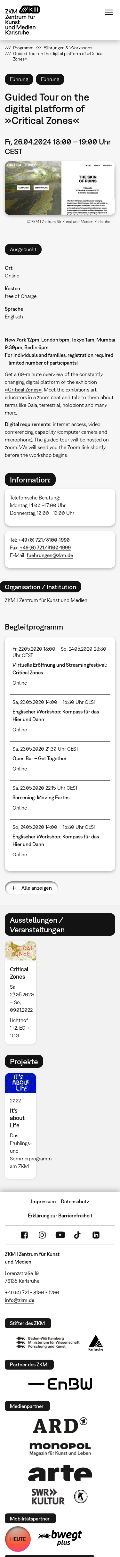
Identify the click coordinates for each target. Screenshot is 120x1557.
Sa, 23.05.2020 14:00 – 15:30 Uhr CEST (54, 702)
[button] (60, 188)
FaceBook (24, 1235)
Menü (108, 12)
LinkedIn (96, 1235)
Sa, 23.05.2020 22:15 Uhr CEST (45, 788)
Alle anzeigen (36, 888)
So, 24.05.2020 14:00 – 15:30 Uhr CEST (54, 827)
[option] (23, 992)
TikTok (78, 1235)
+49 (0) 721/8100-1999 (45, 547)
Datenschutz (75, 1201)
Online (12, 275)
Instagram (42, 1235)
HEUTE (18, 1539)
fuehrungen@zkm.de (50, 555)
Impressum (43, 1201)
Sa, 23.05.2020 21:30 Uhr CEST (45, 749)
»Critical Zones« (23, 389)
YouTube (60, 1235)
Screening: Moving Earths (40, 797)
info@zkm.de (19, 1300)
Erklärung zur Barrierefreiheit (60, 1215)
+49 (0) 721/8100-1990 (44, 540)
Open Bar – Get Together (39, 758)
